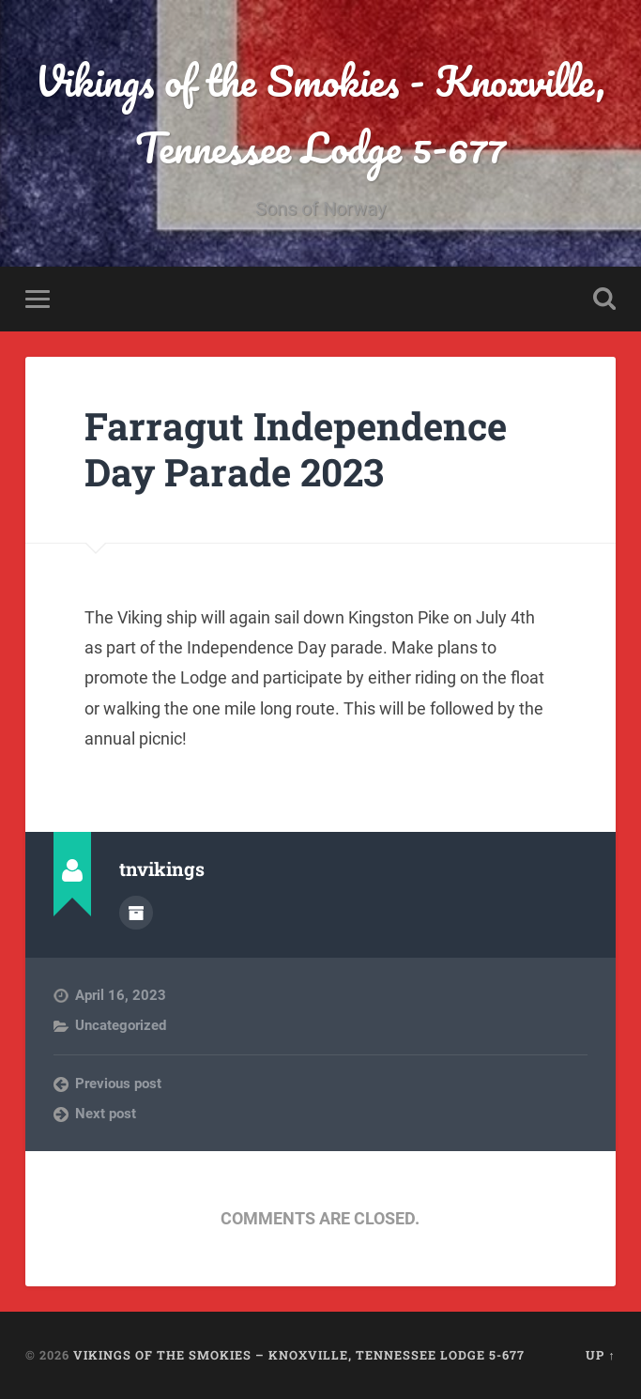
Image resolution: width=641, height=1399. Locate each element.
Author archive (136, 913)
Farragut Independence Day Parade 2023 (295, 449)
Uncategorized (120, 1025)
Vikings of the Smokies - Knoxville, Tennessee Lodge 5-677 (320, 113)
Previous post (118, 1083)
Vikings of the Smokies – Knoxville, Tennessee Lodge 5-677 (299, 1354)
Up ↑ (600, 1354)
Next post (105, 1113)
